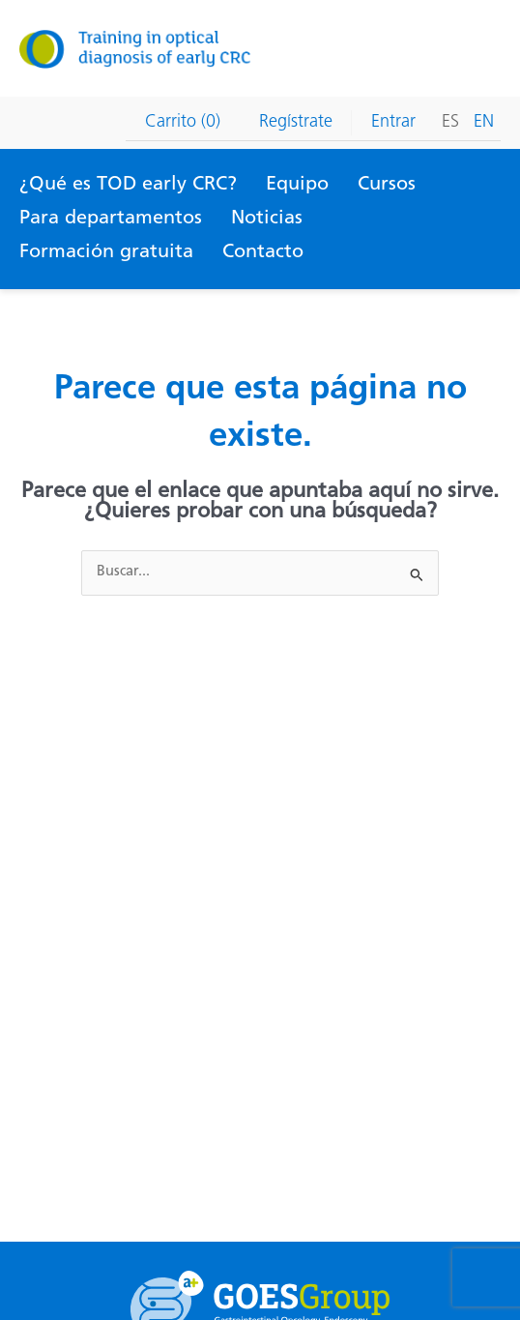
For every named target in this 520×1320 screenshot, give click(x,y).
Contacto (262, 252)
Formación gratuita (106, 252)
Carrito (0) (182, 122)
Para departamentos (110, 218)
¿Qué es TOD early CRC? (128, 184)
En (484, 122)
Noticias (267, 218)
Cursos (387, 184)
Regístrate (295, 122)
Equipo (297, 184)
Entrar (393, 122)
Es (450, 122)
